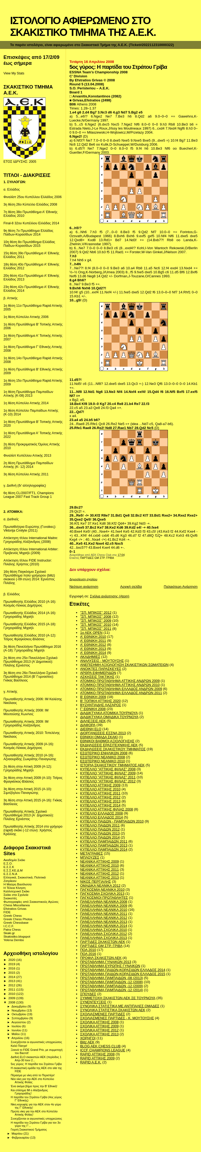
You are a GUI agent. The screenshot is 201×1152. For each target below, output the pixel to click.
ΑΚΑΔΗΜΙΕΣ (90, 657)
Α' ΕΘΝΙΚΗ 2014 (93, 653)
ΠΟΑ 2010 (88, 950)
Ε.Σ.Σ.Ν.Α (10, 874)
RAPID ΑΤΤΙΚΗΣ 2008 (97, 1054)
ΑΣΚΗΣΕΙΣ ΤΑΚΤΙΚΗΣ (97, 677)
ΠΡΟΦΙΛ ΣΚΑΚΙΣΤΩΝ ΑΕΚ (100, 958)
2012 (12, 985)
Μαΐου (16, 1034)
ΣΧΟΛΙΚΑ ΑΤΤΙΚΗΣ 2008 (99, 1022)
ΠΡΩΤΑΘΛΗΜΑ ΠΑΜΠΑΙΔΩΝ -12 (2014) (111, 990)
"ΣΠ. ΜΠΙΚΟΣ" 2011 (95, 629)
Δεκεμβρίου (19, 1006)
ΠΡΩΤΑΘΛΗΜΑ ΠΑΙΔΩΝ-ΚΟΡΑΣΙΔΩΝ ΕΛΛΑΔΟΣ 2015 (122, 974)
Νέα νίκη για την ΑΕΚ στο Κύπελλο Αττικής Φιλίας (32, 1080)
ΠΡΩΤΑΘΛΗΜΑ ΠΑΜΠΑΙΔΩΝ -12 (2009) (111, 986)
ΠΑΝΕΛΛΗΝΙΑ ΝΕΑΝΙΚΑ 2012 (103, 918)
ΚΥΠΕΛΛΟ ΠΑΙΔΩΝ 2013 (100, 833)
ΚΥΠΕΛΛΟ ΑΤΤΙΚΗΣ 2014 (100, 805)
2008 (12, 1002)
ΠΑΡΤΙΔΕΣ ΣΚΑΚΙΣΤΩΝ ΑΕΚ (102, 942)
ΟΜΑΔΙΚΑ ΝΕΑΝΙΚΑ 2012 (100, 886)
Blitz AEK (87, 1042)
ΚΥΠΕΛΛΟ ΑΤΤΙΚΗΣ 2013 (100, 801)
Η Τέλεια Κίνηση (14, 887)
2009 (12, 998)
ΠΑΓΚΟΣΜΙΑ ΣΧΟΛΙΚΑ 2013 (102, 894)
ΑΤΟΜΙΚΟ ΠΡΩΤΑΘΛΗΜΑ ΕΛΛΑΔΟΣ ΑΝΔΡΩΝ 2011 (121, 693)
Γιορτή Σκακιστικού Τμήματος (29, 1129)
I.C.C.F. (8, 926)
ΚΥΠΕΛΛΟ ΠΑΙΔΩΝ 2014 (100, 837)
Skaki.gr (9, 933)
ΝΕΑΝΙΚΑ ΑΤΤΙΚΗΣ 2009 (99, 861)
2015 (12, 972)
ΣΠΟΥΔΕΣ (88, 994)
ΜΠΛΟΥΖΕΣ (89, 857)
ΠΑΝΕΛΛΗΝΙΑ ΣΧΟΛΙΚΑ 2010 (103, 930)
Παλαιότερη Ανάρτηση (181, 587)
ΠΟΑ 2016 (88, 954)
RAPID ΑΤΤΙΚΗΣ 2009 (97, 1058)
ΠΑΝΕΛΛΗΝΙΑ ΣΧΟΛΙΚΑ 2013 (103, 938)
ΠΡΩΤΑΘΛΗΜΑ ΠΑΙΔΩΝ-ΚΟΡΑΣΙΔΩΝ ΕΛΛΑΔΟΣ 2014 (122, 970)
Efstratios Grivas (14, 908)
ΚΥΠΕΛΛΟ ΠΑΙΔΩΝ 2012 (100, 829)
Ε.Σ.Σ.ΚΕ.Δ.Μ (13, 870)
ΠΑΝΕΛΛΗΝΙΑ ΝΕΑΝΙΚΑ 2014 (103, 926)
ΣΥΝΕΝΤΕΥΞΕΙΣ (93, 1002)
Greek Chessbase (16, 922)
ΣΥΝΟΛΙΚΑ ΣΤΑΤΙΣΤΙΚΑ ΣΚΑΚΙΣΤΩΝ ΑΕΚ (112, 1010)
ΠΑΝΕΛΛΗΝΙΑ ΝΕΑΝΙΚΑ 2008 (103, 902)
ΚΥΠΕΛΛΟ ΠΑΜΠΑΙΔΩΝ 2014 (103, 849)
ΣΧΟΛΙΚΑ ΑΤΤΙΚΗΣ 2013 (99, 1034)
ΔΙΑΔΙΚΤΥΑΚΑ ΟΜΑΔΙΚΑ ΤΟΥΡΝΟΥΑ (109, 717)
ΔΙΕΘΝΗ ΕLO (90, 729)
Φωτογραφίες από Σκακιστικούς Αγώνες (30, 901)
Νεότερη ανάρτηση (83, 587)
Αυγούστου (19, 1022)
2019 (12, 964)
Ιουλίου (17, 1026)
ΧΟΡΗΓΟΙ (88, 1038)
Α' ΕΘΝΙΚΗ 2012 (93, 645)
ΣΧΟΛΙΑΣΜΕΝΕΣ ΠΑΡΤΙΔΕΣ (102, 1014)
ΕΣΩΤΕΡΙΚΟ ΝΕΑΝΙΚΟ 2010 (102, 761)
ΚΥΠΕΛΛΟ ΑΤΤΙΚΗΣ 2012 (100, 797)
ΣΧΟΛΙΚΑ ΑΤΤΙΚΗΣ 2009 (99, 1026)
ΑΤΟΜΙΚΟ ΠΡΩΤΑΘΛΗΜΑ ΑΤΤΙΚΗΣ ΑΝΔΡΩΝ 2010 (120, 685)
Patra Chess (12, 929)
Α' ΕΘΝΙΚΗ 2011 (93, 641)
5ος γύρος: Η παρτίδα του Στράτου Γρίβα (36, 1064)
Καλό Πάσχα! (19, 1045)
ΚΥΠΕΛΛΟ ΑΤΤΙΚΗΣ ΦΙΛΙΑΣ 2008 (106, 809)
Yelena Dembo (13, 940)
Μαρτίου (17, 1133)
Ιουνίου (17, 1030)
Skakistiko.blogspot (16, 936)
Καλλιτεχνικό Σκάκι (16, 891)
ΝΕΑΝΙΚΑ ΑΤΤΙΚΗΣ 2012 (99, 873)
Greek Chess (12, 915)
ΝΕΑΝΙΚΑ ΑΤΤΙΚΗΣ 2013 (99, 878)
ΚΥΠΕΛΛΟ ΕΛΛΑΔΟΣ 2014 (101, 817)
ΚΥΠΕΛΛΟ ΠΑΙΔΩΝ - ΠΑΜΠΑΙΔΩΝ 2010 (112, 821)
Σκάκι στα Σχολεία (15, 894)
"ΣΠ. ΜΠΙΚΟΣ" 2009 (95, 621)
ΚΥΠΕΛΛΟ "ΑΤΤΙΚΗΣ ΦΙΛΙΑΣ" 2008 (108, 769)
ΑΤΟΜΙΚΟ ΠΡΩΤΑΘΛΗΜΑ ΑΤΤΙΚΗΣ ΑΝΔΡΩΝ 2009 (120, 681)
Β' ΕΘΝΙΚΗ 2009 (93, 697)
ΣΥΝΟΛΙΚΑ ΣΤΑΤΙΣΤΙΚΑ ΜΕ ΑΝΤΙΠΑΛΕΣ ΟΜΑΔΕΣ (119, 1006)
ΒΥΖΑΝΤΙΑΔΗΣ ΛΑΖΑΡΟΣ (100, 705)
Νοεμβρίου (19, 1010)
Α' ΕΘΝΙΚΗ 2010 (93, 637)
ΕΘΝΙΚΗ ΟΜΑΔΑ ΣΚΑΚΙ (99, 737)
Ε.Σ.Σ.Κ (8, 867)
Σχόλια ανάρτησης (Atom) (109, 596)
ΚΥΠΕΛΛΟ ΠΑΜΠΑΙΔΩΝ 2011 (103, 841)
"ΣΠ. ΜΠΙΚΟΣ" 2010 (95, 625)
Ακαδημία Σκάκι (14, 860)
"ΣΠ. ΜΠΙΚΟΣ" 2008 (95, 617)
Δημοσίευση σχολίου (83, 579)
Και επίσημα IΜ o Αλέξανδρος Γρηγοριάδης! (29, 1092)
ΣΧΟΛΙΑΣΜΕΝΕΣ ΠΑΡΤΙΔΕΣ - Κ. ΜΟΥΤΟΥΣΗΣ (117, 1018)
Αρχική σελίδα (131, 587)
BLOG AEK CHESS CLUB (100, 1046)
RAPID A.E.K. (90, 1062)
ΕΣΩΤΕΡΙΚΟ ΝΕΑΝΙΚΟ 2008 (102, 757)
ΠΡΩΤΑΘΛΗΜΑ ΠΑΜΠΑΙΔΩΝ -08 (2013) (111, 978)
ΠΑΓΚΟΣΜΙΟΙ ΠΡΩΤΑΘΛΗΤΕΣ (104, 898)
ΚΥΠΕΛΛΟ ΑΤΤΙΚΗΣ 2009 (100, 785)
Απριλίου (17, 1038)
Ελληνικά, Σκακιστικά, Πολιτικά (24, 877)
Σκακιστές (10, 898)
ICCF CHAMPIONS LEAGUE (102, 1050)
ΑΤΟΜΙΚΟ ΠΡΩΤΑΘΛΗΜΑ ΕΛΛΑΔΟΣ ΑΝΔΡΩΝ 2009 (121, 689)
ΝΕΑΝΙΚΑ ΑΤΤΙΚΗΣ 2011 (99, 869)
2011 (12, 989)
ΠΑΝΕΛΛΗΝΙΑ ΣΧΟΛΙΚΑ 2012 (103, 934)
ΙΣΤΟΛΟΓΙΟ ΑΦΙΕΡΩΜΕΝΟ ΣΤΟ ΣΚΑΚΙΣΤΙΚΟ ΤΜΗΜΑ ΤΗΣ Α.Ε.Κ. (83, 26)
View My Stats (13, 73)
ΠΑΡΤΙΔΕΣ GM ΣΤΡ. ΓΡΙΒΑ (97, 557)
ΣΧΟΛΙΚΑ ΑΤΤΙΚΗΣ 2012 (99, 1030)
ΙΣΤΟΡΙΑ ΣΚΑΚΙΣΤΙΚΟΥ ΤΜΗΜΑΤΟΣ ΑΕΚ (112, 765)
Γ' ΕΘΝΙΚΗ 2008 (93, 709)
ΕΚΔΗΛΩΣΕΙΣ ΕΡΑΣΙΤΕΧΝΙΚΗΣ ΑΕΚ (109, 745)
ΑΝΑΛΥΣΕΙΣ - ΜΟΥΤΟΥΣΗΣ (102, 661)
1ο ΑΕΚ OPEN (91, 633)
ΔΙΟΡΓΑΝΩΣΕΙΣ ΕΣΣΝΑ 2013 (103, 733)
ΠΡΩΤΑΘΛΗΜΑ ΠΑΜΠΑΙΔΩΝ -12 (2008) (111, 982)
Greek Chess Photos (17, 919)
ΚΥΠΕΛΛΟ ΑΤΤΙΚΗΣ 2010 (100, 789)
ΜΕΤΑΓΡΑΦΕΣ (91, 853)
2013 (12, 981)
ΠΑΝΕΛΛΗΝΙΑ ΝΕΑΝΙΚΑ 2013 (103, 922)
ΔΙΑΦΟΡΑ (87, 725)
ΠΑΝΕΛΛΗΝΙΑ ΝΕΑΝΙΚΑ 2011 (103, 914)
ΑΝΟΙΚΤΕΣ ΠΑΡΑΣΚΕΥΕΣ (100, 669)
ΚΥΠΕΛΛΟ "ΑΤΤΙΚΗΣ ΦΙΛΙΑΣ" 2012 (108, 781)
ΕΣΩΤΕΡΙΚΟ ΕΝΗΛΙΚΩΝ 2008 (103, 753)
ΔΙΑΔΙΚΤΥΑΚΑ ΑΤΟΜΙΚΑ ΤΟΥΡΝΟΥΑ (109, 713)
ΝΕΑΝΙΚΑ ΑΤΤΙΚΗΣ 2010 (99, 865)
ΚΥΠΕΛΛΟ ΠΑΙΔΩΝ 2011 (100, 825)
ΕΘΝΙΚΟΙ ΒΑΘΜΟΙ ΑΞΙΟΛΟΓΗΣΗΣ (107, 741)
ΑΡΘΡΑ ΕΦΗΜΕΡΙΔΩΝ (98, 673)
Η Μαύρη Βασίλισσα (17, 884)
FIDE (7, 912)
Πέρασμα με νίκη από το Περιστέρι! (32, 1075)
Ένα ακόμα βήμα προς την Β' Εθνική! (34, 1086)
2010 (12, 993)
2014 (12, 977)
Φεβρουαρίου (21, 1137)
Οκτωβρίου (19, 1014)
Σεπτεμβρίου (20, 1018)
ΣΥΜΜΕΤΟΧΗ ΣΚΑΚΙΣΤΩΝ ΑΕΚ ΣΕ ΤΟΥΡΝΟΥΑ (117, 998)
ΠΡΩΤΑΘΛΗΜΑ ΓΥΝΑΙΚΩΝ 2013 (105, 962)
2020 (12, 959)
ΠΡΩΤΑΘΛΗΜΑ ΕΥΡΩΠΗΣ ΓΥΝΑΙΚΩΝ (110, 966)
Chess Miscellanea (16, 905)
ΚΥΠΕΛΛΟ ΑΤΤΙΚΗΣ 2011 (100, 793)
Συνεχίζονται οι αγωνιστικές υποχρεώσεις (36, 1042)
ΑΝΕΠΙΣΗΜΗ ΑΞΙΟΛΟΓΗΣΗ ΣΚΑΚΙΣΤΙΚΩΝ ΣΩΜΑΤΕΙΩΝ (124, 665)
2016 (12, 968)
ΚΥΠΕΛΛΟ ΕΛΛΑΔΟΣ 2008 (101, 813)
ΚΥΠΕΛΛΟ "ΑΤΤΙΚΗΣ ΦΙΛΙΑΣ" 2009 (108, 773)
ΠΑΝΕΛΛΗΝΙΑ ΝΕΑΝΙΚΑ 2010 (103, 910)
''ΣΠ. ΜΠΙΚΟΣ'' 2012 (95, 613)
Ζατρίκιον (10, 880)
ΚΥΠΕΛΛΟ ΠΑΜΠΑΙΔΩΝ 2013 (103, 845)
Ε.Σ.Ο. (8, 863)
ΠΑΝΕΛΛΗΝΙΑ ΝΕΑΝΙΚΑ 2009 (103, 906)
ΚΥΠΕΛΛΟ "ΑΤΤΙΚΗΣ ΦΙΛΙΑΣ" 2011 (108, 777)
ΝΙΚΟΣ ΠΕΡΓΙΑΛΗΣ (95, 882)
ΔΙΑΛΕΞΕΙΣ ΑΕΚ (93, 721)
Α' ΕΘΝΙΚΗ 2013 (93, 649)
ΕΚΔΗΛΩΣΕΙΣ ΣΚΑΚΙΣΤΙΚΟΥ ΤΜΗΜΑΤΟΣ (112, 749)
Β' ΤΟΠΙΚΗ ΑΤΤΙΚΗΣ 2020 (100, 701)
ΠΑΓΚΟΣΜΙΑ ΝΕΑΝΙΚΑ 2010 (102, 890)
